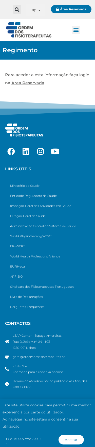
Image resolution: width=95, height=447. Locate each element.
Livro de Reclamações (26, 297)
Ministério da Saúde (25, 186)
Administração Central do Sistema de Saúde (43, 226)
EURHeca (17, 266)
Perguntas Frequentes (27, 307)
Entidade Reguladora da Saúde (33, 196)
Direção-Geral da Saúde (28, 216)
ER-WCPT (17, 246)
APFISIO (16, 276)
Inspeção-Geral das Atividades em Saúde (40, 206)
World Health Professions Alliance (35, 256)
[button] (17, 9)
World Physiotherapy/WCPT (31, 236)
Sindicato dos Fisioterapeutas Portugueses (42, 286)
